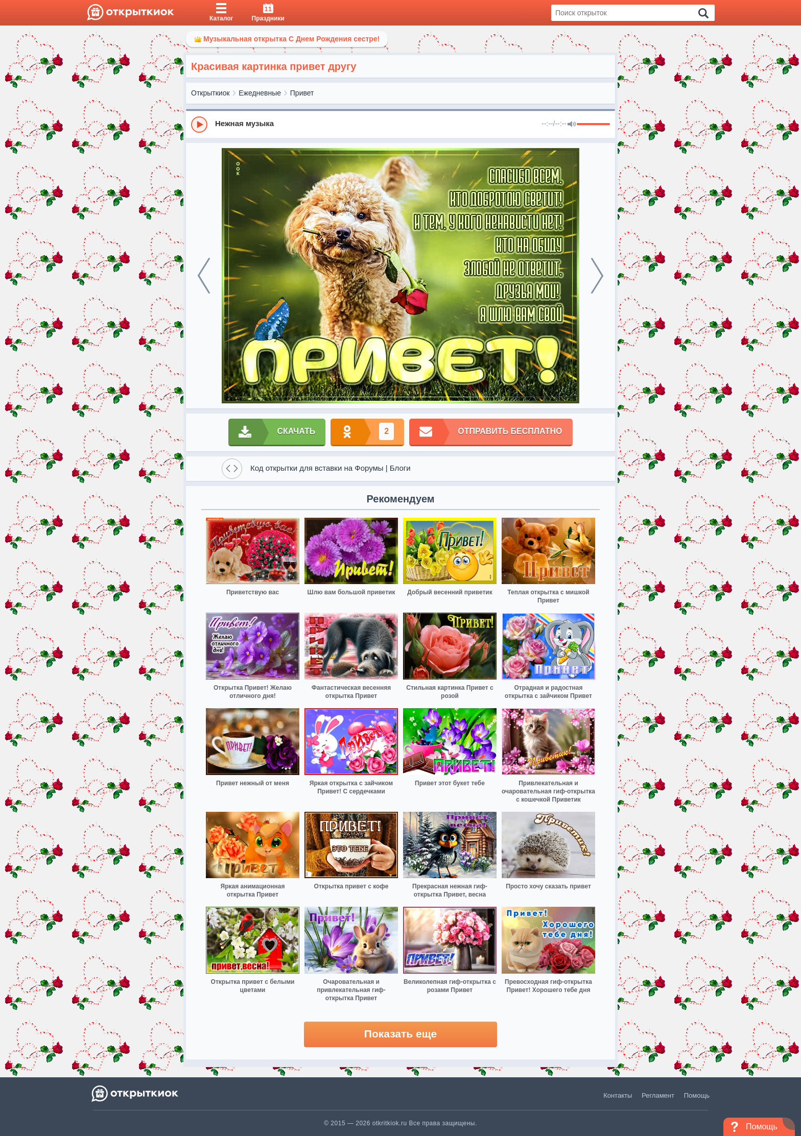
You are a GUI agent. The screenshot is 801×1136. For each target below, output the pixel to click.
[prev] (204, 275)
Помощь (697, 1095)
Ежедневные (260, 93)
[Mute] (572, 124)
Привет (302, 93)
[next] (597, 275)
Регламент (658, 1095)
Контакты (617, 1095)
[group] (400, 124)
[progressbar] (593, 124)
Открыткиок (210, 93)
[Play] (199, 124)
